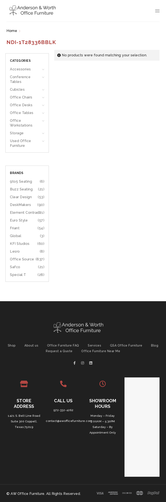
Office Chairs (21, 97)
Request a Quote (59, 351)
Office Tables (22, 113)
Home (11, 31)
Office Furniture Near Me (100, 351)
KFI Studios (20, 244)
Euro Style (19, 220)
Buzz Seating (21, 189)
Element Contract (25, 213)
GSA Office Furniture (126, 345)
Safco (15, 267)
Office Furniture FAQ (63, 345)
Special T (18, 275)
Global (15, 236)
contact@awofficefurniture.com (69, 421)
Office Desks (21, 105)
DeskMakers (20, 205)
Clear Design (21, 197)
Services (94, 345)
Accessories (20, 69)
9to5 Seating (21, 181)
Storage (17, 133)
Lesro (15, 251)
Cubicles (17, 89)
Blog (154, 345)
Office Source (22, 259)
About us (31, 345)
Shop (12, 345)
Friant (14, 228)
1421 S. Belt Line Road (24, 415)
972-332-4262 (63, 410)
